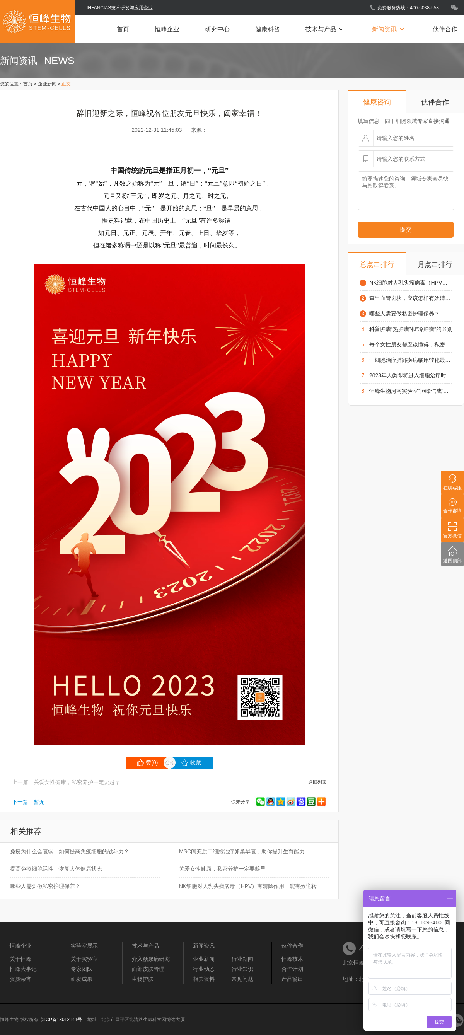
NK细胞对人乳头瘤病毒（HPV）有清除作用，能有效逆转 (248, 886)
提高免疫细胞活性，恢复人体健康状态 (56, 869)
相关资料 (204, 979)
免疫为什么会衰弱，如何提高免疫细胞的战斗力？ (69, 851)
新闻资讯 (389, 29)
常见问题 (242, 979)
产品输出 (292, 979)
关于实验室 (84, 959)
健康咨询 (377, 102)
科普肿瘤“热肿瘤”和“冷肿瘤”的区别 (410, 329)
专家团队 (81, 969)
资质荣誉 (20, 979)
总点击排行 (377, 264)
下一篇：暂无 (28, 802)
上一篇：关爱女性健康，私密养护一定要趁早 (66, 782)
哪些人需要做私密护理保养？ (45, 886)
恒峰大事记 (23, 969)
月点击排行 (435, 264)
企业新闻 (47, 84)
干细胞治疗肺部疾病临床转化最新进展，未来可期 (410, 360)
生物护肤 (143, 979)
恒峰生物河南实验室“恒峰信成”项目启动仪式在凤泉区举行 (410, 391)
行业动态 (204, 969)
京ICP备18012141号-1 (63, 1019)
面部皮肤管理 (148, 969)
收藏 (191, 762)
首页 (123, 29)
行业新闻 (242, 959)
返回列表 (317, 782)
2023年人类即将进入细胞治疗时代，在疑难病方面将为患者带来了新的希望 (410, 375)
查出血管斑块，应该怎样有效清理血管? (410, 298)
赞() (147, 762)
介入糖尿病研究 (151, 959)
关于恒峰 (20, 959)
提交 (405, 229)
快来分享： (279, 802)
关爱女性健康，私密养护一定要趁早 (222, 869)
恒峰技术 (292, 959)
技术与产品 (326, 29)
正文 (66, 84)
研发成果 (81, 979)
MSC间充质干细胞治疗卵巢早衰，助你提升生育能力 (242, 851)
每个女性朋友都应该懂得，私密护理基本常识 (410, 344)
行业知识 (242, 969)
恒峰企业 (167, 29)
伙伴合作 (445, 29)
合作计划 (292, 969)
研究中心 (217, 29)
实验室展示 (84, 946)
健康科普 (267, 29)
